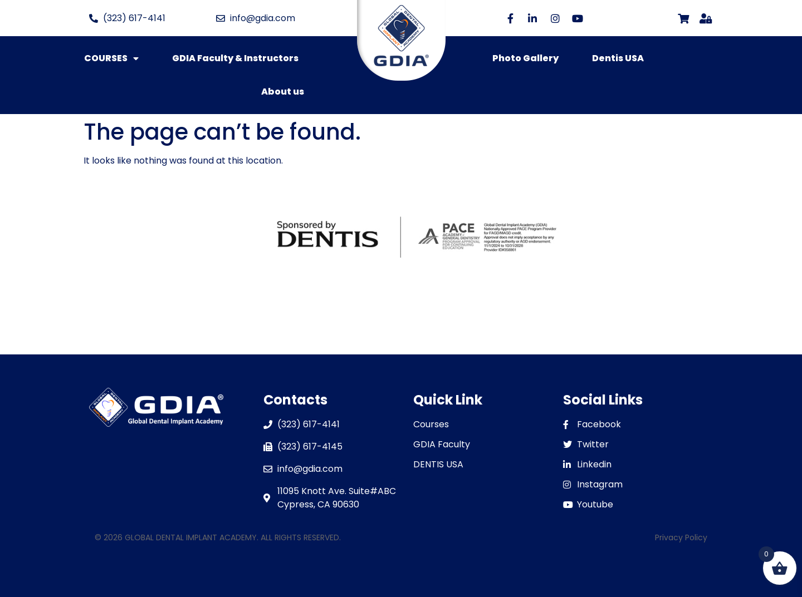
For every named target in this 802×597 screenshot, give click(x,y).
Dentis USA (618, 58)
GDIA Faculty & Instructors (235, 58)
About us (282, 91)
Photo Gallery (525, 58)
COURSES (111, 58)
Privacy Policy (681, 537)
